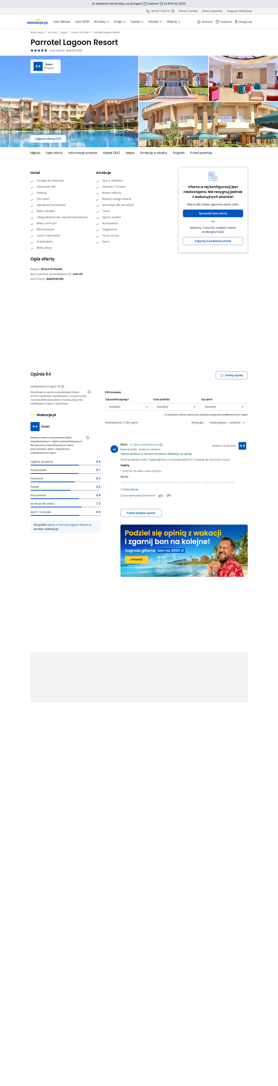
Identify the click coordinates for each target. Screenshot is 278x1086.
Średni (49, 64)
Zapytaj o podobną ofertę (213, 241)
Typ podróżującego (117, 399)
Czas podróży (161, 399)
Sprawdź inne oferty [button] (213, 213)
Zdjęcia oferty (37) (48, 139)
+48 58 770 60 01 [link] (160, 11)
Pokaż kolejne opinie (141, 513)
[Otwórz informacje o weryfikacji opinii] (89, 391)
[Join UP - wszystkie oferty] (78, 274)
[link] (37, 22)
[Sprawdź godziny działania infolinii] (172, 11)
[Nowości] (204, 22)
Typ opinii (206, 399)
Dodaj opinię (231, 375)
